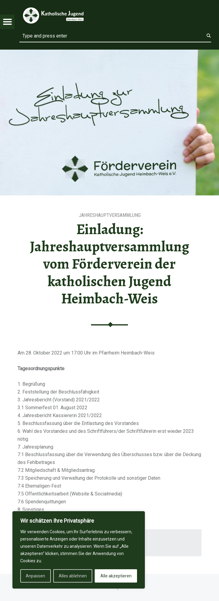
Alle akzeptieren (116, 575)
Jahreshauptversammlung (110, 215)
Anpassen (35, 575)
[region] (78, 550)
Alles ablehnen (73, 575)
